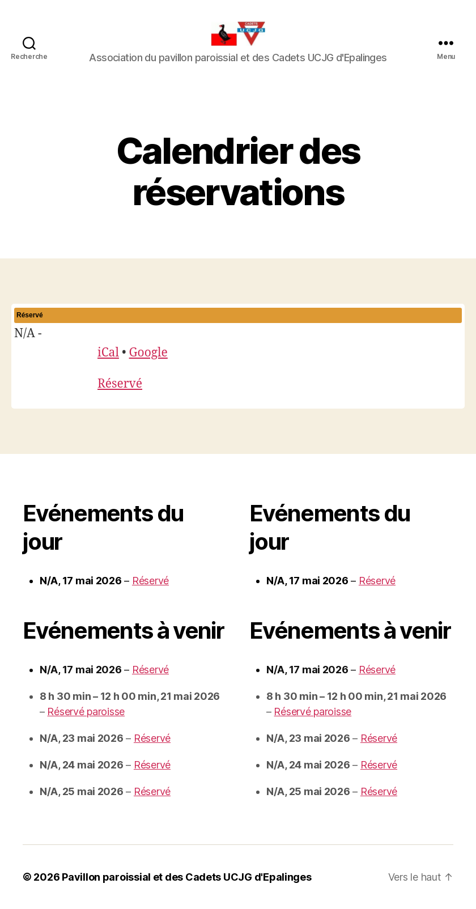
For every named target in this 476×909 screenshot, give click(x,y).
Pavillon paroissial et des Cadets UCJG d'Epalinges (187, 877)
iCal (108, 352)
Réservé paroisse (86, 711)
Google (148, 352)
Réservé (119, 384)
